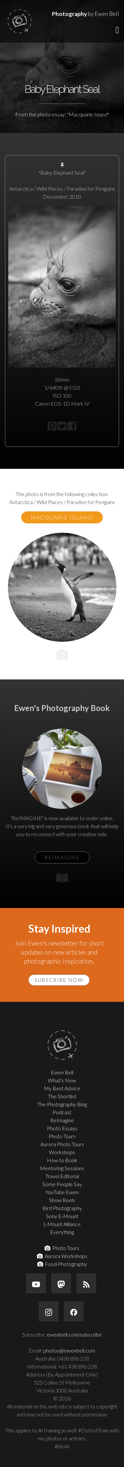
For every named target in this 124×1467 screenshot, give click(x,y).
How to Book (62, 1160)
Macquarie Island (62, 517)
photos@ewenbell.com (69, 1350)
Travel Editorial (62, 1176)
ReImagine (62, 1120)
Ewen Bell (62, 1072)
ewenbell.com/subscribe (74, 1334)
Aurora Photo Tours (62, 1144)
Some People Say (62, 1184)
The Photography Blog (62, 1104)
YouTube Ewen (62, 1192)
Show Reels (62, 1200)
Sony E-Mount (62, 1216)
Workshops (62, 1152)
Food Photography (62, 1264)
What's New (62, 1080)
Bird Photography (62, 1208)
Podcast (62, 1112)
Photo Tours (62, 1136)
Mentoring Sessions (62, 1168)
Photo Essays (62, 1128)
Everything (62, 1232)
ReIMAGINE (62, 857)
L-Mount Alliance (62, 1224)
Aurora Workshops (62, 1256)
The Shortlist (62, 1096)
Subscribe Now (59, 980)
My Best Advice (62, 1088)
